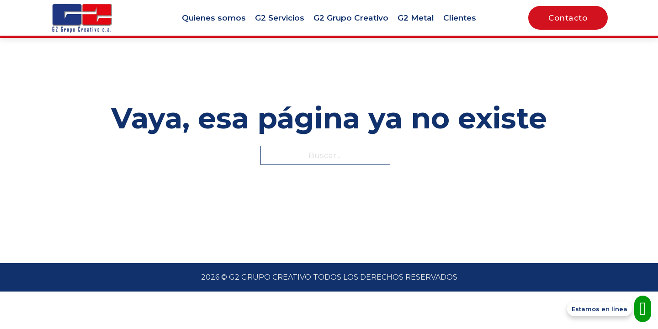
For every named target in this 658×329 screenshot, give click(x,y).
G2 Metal (416, 17)
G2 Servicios (279, 17)
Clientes (459, 17)
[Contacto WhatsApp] (609, 309)
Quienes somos (214, 17)
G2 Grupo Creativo (350, 17)
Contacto (567, 17)
